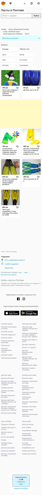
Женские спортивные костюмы (9, 327)
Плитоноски (5, 345)
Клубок (3, 29)
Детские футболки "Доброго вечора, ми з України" (8, 401)
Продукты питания (8, 424)
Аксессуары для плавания (12, 34)
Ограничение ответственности (28, 439)
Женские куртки (7, 324)
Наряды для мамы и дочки (29, 340)
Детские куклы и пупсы (7, 433)
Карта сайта (26, 421)
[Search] (21, 16)
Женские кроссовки (29, 324)
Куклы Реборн (6, 421)
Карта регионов (27, 424)
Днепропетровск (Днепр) (8, 275)
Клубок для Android (29, 454)
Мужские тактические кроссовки (30, 415)
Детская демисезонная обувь (29, 364)
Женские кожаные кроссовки (7, 341)
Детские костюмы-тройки (7, 391)
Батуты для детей (7, 437)
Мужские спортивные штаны (30, 402)
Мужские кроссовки (29, 375)
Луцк (19, 272)
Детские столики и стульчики (28, 369)
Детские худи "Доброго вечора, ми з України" (29, 358)
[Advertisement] (21, 23)
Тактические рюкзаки (8, 358)
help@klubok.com (28, 448)
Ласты (26, 34)
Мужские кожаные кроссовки (28, 393)
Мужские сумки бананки (27, 410)
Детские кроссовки (8, 448)
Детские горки (6, 375)
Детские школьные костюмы (8, 396)
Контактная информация (26, 434)
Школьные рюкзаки (8, 451)
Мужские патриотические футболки (28, 387)
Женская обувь (6, 338)
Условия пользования (26, 444)
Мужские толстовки (29, 407)
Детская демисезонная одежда (27, 352)
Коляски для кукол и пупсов (8, 428)
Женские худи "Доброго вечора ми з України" (30, 328)
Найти (36, 16)
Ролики (3, 440)
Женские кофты (7, 355)
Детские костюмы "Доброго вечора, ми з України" (8, 383)
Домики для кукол (7, 378)
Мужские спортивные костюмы (30, 382)
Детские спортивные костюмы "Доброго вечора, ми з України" (9, 408)
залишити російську (21, 488)
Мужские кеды (27, 378)
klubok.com (3, 3)
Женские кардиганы (8, 335)
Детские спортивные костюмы (8, 454)
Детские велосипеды (8, 413)
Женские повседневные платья (6, 350)
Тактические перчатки (26, 398)
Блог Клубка (26, 427)
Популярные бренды (29, 430)
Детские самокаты (28, 344)
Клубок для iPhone (29, 451)
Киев (25, 272)
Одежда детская (7, 388)
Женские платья (7, 332)
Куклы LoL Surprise (29, 347)
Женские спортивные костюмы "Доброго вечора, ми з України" (30, 335)
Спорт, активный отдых (11, 31)
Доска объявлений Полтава (18, 29)
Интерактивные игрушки (6, 444)
